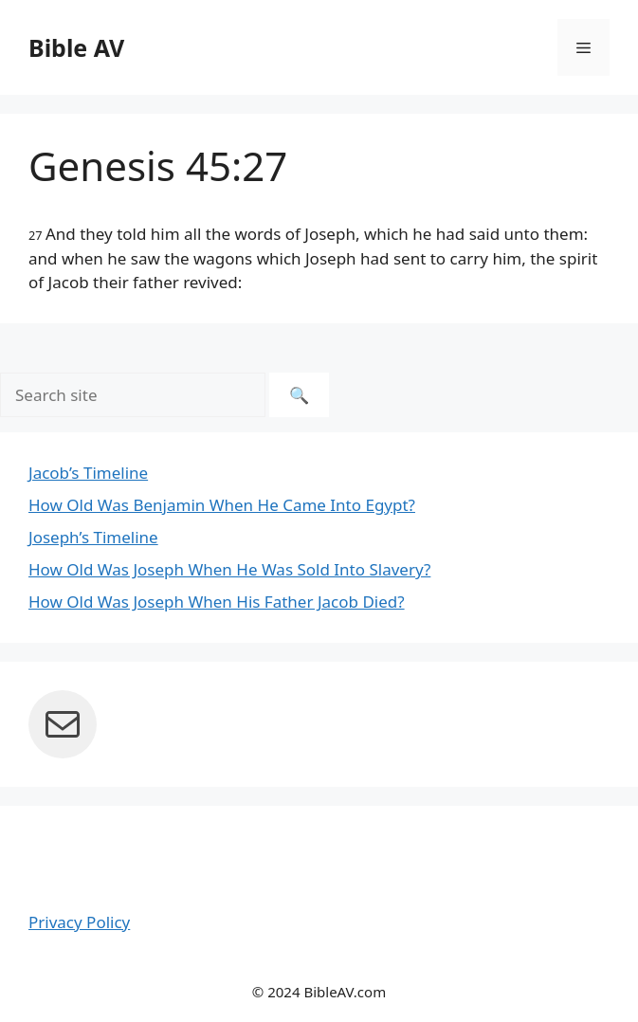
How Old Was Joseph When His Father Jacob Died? (216, 601)
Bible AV (76, 47)
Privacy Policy (79, 922)
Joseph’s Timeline (93, 537)
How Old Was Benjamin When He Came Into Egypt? (221, 505)
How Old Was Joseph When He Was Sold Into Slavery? (229, 569)
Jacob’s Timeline (88, 473)
